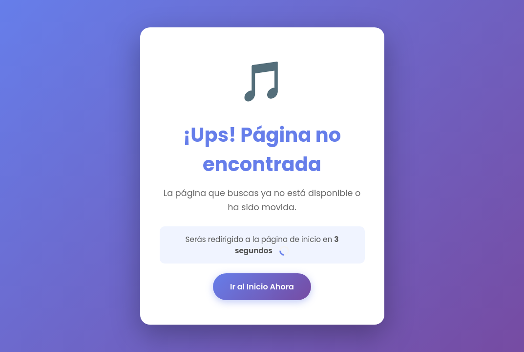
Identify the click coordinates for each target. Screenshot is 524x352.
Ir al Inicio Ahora (262, 286)
